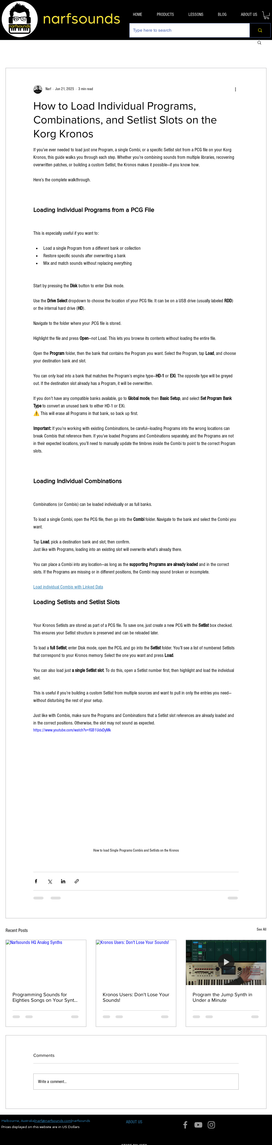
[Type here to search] (185, 30)
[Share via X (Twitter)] (49, 881)
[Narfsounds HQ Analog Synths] (46, 962)
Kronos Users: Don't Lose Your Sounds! (136, 997)
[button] (266, 15)
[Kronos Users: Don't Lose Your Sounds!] (136, 962)
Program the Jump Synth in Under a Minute (222, 997)
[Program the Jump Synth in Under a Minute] (226, 962)
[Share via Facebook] (36, 881)
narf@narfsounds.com (53, 1121)
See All (261, 929)
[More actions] (235, 89)
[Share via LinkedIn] (63, 881)
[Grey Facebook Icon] (185, 1125)
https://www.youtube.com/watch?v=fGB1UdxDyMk (72, 730)
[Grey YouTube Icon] (198, 1125)
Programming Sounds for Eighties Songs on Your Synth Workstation (44, 997)
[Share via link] (76, 881)
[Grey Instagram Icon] (211, 1125)
